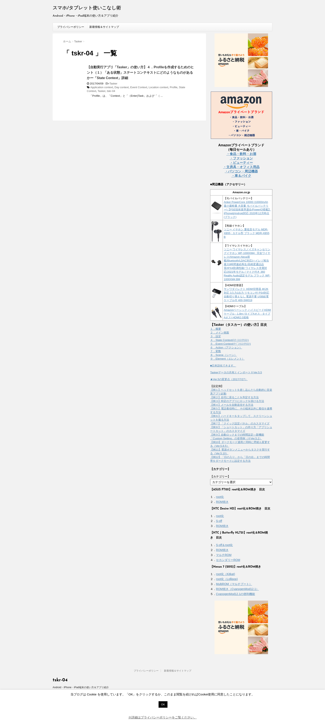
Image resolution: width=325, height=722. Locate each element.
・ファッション (241, 158)
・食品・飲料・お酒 (241, 154)
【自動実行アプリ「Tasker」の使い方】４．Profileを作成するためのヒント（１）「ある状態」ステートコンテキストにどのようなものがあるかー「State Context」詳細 (140, 72)
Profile (173, 87)
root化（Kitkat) (225, 574)
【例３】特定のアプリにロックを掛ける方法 (237, 401)
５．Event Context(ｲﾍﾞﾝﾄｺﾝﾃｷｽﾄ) (230, 343)
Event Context (138, 87)
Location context (158, 87)
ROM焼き (222, 501)
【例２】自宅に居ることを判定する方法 (234, 397)
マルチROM (224, 555)
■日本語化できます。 (223, 365)
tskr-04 (111, 91)
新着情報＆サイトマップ (104, 26)
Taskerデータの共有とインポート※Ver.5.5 (236, 372)
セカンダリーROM (228, 560)
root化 (220, 496)
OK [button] (163, 704)
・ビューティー (241, 162)
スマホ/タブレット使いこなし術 (87, 8)
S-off (219, 521)
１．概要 (215, 328)
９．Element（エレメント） (227, 358)
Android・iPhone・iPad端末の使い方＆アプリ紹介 (81, 687)
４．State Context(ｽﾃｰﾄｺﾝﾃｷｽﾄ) (229, 340)
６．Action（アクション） (226, 347)
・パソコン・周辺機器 (241, 171)
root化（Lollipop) (227, 579)
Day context (121, 87)
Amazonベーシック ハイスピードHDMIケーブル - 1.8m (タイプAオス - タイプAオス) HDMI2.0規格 (247, 313)
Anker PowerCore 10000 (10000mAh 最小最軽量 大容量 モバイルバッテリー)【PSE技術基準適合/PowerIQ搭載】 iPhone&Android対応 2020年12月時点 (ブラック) (247, 209)
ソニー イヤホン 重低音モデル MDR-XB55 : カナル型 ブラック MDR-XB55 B (246, 233)
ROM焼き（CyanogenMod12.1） (237, 589)
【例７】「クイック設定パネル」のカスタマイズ (239, 423)
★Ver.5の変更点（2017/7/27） (229, 379)
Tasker (113, 83)
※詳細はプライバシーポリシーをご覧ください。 (162, 717)
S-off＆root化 (224, 545)
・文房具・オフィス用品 (241, 167)
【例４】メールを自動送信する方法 (231, 404)
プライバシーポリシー (70, 26)
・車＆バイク (241, 175)
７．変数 (215, 351)
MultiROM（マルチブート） (234, 584)
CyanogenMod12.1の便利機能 (235, 594)
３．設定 (215, 336)
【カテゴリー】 (220, 476)
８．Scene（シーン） (223, 355)
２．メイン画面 (219, 332)
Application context (101, 87)
